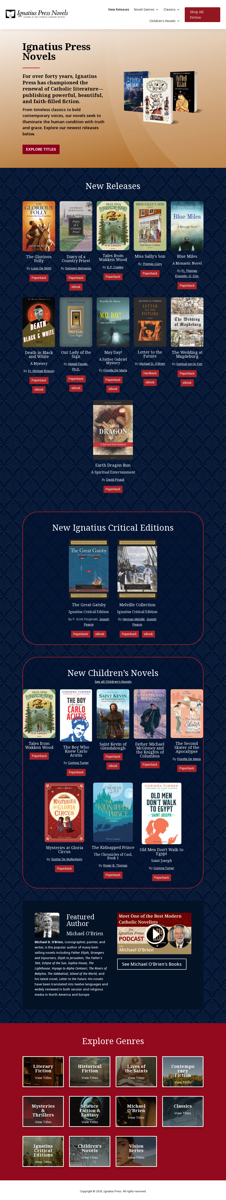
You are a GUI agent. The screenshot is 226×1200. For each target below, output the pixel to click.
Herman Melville (133, 619)
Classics (169, 9)
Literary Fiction (43, 1068)
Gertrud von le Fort (189, 364)
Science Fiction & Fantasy (89, 1110)
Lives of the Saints (136, 1068)
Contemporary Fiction (182, 1070)
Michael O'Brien (136, 1108)
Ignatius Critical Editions (43, 1150)
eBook (76, 287)
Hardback (150, 373)
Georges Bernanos (78, 268)
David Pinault (115, 479)
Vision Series (136, 1148)
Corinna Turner (78, 763)
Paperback (39, 278)
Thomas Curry (152, 264)
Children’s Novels (162, 21)
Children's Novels (90, 1148)
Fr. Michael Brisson (41, 371)
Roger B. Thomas (115, 865)
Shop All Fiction (196, 14)
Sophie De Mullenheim (66, 859)
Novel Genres (144, 9)
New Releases (118, 9)
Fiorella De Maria (115, 370)
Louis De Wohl (41, 268)
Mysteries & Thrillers (43, 1110)
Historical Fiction (90, 1068)
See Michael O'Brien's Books (152, 964)
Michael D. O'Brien (152, 363)
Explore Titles (41, 149)
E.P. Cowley (115, 267)
